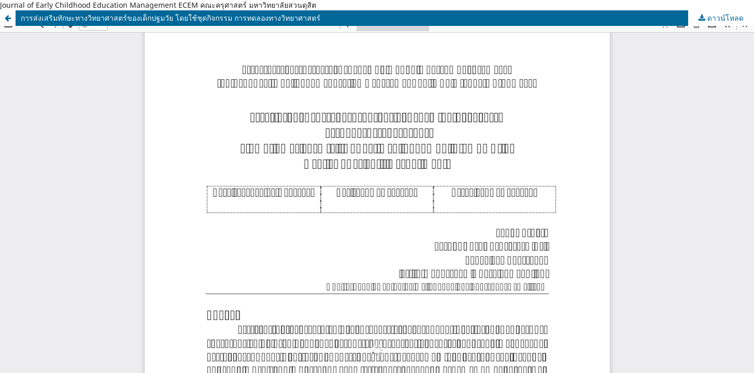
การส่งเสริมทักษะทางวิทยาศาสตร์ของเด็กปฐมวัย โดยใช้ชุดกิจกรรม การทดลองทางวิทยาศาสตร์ (170, 18)
